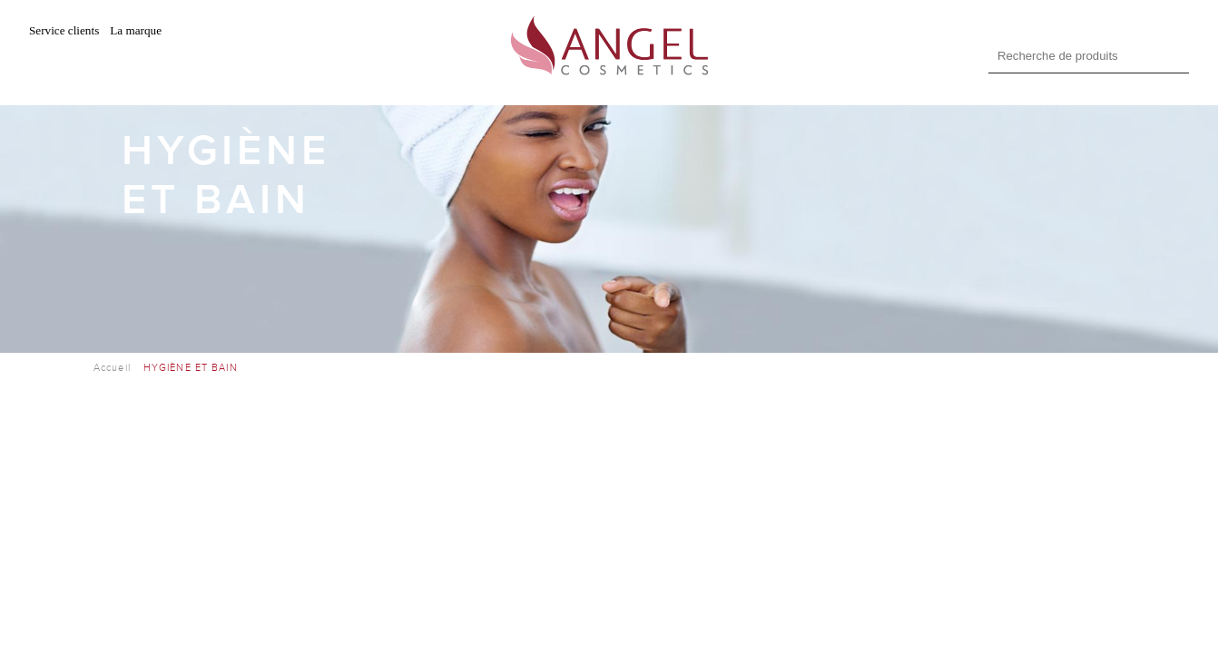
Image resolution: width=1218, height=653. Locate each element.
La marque (136, 30)
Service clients (64, 30)
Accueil (112, 368)
